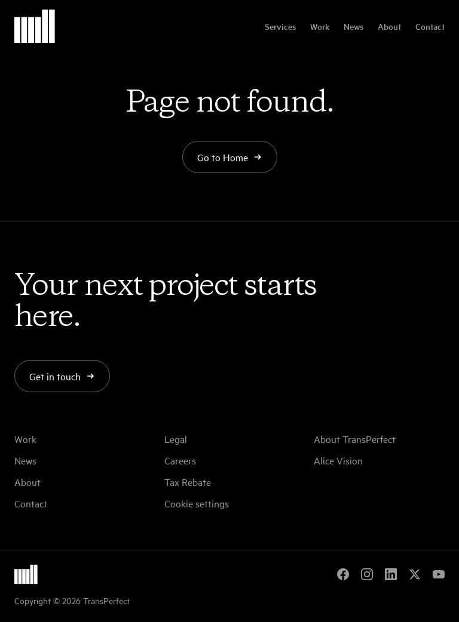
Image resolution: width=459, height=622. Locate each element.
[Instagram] (367, 574)
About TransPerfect (355, 438)
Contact (430, 26)
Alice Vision (338, 460)
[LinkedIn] (391, 574)
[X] (415, 574)
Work (319, 26)
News (353, 26)
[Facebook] (343, 574)
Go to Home (229, 157)
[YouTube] (439, 574)
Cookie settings (196, 503)
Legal (175, 438)
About (389, 26)
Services (280, 26)
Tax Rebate (187, 481)
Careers (180, 460)
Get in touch (62, 376)
